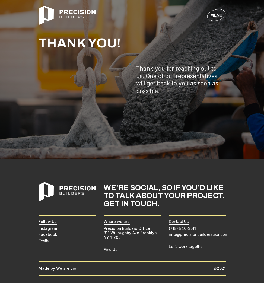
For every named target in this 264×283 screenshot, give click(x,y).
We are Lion (67, 268)
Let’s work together (186, 246)
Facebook (48, 234)
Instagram (48, 228)
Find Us (110, 249)
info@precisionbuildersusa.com (198, 234)
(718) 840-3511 (182, 228)
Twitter (45, 241)
